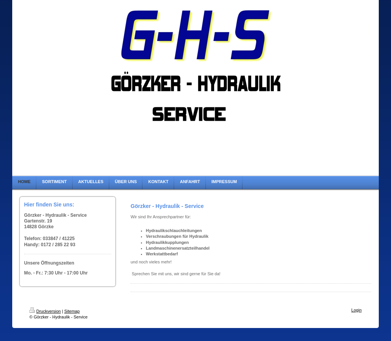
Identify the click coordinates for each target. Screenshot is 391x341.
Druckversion (45, 311)
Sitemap (71, 311)
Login (356, 310)
